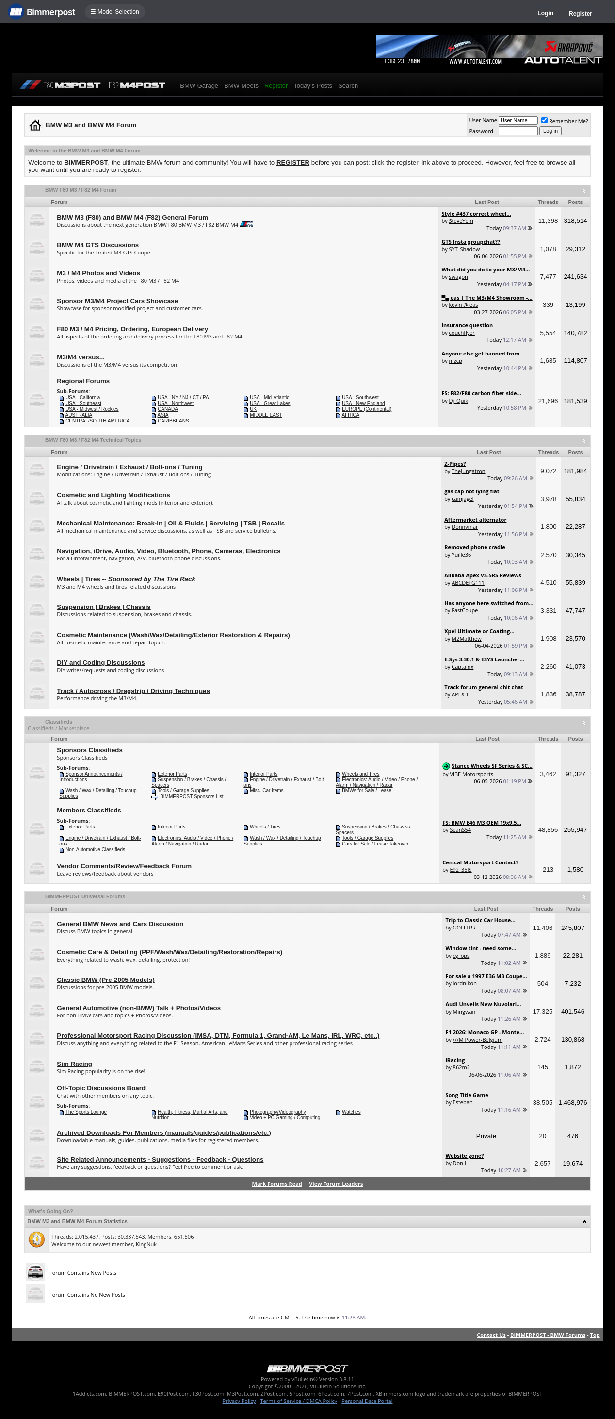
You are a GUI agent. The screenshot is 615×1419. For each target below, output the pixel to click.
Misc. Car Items (266, 790)
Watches (351, 1112)
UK (253, 409)
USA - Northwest (176, 403)
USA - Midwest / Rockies (91, 409)
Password (481, 131)
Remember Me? (564, 121)
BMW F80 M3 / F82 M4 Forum (80, 190)
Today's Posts (312, 85)
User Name (483, 120)
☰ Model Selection (115, 11)
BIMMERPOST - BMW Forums (547, 1334)
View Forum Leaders (336, 1183)
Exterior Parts (172, 774)
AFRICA (351, 415)
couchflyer (462, 332)
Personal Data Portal (366, 1400)
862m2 (461, 1067)
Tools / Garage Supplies (183, 790)
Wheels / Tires (265, 826)
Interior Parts (263, 774)
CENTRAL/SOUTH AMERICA (97, 420)
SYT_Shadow (464, 249)
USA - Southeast (83, 403)
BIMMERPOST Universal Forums (85, 896)
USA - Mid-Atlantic (269, 397)
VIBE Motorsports (471, 773)
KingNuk (146, 1244)
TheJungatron (468, 470)
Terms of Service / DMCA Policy (298, 1400)
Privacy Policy (239, 1400)
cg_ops (461, 955)
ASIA (163, 415)
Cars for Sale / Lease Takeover (375, 843)
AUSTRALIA (79, 415)
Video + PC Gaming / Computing (285, 1117)
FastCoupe (465, 610)
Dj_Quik (458, 400)
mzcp (455, 360)
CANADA (168, 409)
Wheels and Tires (360, 774)
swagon (458, 276)
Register (580, 13)
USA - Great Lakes (270, 403)
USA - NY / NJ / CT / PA (183, 397)
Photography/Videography (278, 1112)
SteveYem (461, 220)
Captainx (462, 666)
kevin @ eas (463, 304)
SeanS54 (460, 829)
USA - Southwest (360, 397)
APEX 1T (461, 694)
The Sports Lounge (86, 1112)
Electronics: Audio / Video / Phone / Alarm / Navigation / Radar (377, 782)
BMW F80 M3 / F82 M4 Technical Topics (93, 440)
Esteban (463, 1102)
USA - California (82, 397)
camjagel (462, 498)
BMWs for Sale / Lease (366, 790)
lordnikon (465, 983)
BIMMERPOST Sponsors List (191, 796)
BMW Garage (199, 85)
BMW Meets (241, 85)
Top (594, 1334)
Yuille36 (461, 554)
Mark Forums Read (277, 1183)
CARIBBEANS (173, 420)
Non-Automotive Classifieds (95, 849)
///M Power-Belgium (478, 1039)
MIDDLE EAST (266, 415)
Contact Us (491, 1334)
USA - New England (363, 403)
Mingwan (464, 1011)
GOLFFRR (464, 927)
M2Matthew (466, 638)
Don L (460, 1162)
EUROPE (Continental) (366, 409)
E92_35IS (460, 869)
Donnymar (465, 526)
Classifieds (58, 722)
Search (348, 85)
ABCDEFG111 (468, 582)
